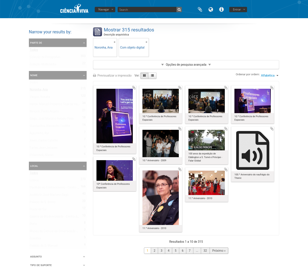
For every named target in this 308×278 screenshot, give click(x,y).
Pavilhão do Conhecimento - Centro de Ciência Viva (64, 188)
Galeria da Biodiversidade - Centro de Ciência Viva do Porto (69, 217)
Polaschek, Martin (41, 156)
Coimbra (35, 239)
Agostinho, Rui (39, 134)
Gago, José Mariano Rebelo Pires (52, 119)
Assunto (36, 256)
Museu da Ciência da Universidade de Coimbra (61, 232)
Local (34, 165)
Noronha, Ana (39, 90)
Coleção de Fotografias (45, 58)
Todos (34, 50)
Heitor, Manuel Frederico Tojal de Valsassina (59, 105)
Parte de (36, 42)
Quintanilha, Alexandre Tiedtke (50, 127)
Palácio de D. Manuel (44, 246)
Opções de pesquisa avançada (186, 64)
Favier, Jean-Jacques (44, 148)
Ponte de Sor (38, 210)
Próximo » (219, 250)
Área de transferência (200, 9)
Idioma (210, 9)
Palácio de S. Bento (42, 203)
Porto (33, 224)
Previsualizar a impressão (112, 75)
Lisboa (34, 181)
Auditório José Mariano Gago (49, 195)
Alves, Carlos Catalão (44, 141)
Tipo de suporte (41, 265)
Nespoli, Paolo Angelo (44, 112)
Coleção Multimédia (43, 65)
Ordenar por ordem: (248, 74)
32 (205, 250)
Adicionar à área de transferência (134, 88)
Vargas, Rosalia (40, 97)
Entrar (237, 9)
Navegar (103, 9)
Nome (33, 75)
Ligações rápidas (221, 9)
